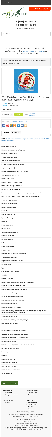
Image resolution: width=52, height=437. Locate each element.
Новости (7, 402)
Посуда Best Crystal (8, 178)
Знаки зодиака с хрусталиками (11, 185)
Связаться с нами (32, 392)
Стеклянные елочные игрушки (11, 327)
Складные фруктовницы (9, 153)
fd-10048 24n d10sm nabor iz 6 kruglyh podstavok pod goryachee (23, 138)
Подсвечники (5, 250)
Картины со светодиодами (10, 348)
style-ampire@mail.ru (26, 28)
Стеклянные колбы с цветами (11, 293)
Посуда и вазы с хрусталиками (11, 182)
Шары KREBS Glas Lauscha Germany (13, 330)
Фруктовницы (6, 264)
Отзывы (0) (15, 132)
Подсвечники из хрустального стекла (13, 253)
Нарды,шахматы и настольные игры (13, 286)
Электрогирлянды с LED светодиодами (14, 334)
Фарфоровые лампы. (8, 214)
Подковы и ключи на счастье (11, 307)
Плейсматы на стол (7, 246)
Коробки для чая (7, 239)
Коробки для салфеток (9, 203)
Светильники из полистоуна (10, 370)
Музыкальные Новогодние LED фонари (14, 171)
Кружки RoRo (5, 228)
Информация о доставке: (12, 395)
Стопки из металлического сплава (12, 164)
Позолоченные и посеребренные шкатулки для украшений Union (23, 193)
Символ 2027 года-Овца (9, 146)
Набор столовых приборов (10, 243)
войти (41, 51)
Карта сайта (31, 395)
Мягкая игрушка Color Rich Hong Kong (14, 289)
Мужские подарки (7, 278)
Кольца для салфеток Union (10, 189)
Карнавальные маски (8, 341)
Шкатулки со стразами (9, 207)
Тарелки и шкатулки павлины (11, 160)
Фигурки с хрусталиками (9, 200)
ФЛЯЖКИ (4, 275)
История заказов (32, 404)
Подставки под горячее (9, 362)
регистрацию (28, 51)
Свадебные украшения (9, 303)
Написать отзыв (23, 121)
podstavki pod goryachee (7, 140)
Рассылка (30, 409)
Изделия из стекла (7, 236)
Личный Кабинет (32, 402)
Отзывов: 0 (14, 121)
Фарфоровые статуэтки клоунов (12, 261)
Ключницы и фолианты (9, 352)
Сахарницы (5, 211)
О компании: (8, 392)
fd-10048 (46, 138)
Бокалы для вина (7, 225)
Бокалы (4, 221)
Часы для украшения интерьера (12, 296)
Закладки (30, 406)
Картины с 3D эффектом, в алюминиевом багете (17, 345)
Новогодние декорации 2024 (10, 323)
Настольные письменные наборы (12, 300)
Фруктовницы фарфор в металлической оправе (17, 168)
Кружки (3, 268)
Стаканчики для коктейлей (10, 271)
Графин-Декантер (7, 218)
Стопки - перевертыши (9, 157)
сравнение (32, 115)
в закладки (32, 113)
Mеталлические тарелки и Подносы (13, 150)
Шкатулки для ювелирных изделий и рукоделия (17, 282)
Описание (6, 132)
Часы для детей (6, 373)
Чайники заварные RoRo (9, 232)
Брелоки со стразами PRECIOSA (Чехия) (14, 337)
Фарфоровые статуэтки (9, 257)
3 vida (42, 138)
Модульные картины (8, 359)
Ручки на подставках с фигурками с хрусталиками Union (20, 196)
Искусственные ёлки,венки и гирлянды (14, 320)
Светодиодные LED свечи (10, 175)
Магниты (4, 355)
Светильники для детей (9, 366)
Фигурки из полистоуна (9, 316)
